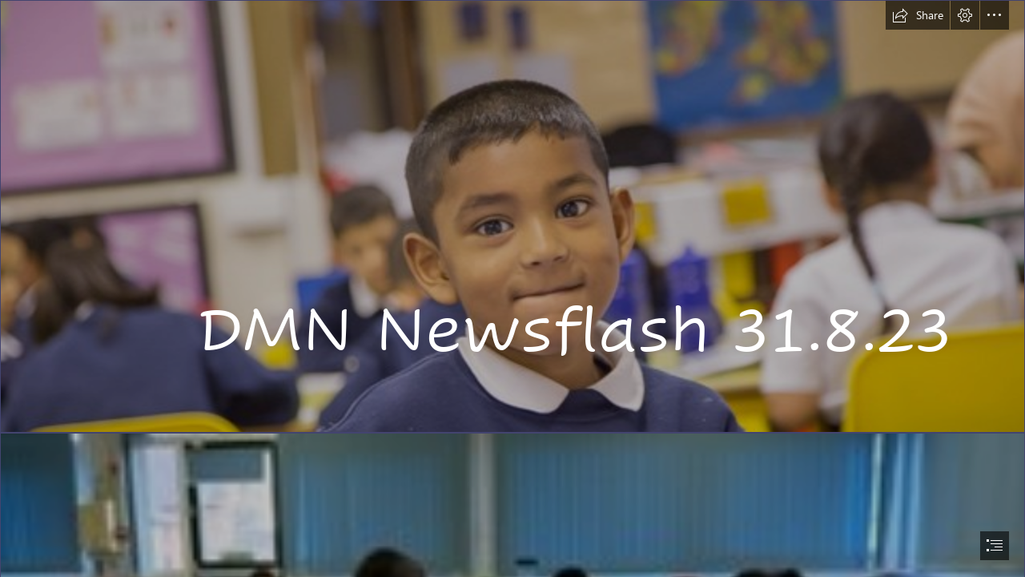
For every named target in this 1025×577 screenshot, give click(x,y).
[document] (512, 288)
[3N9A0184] (512, 216)
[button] (918, 15)
